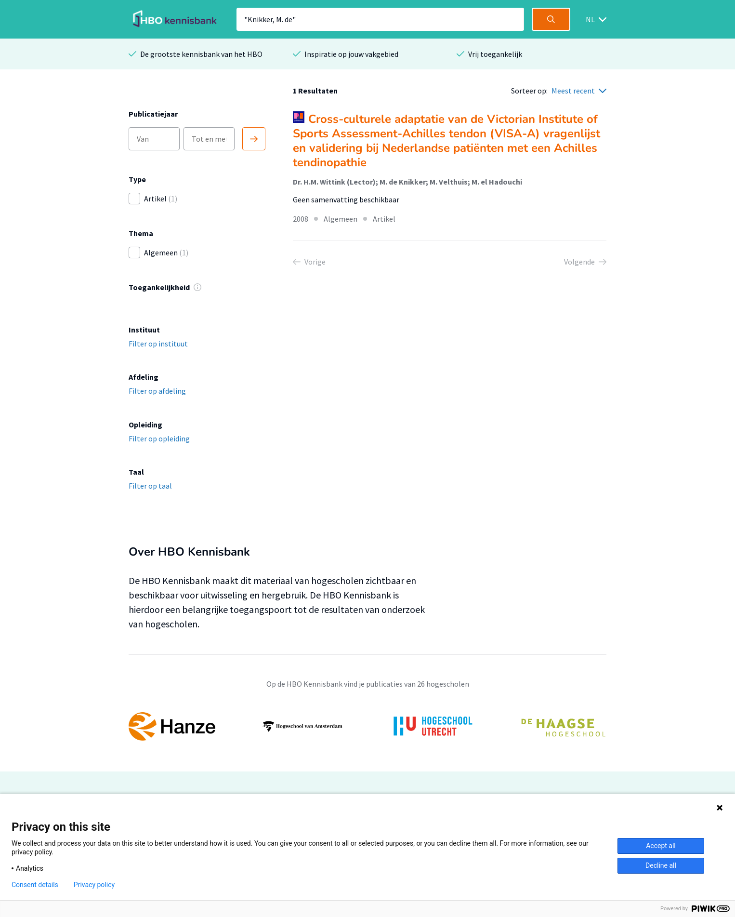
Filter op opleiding (159, 438)
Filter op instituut (158, 343)
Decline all (660, 865)
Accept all (661, 846)
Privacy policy (94, 885)
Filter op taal (150, 485)
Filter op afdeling (157, 390)
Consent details (35, 885)
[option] (367, 726)
